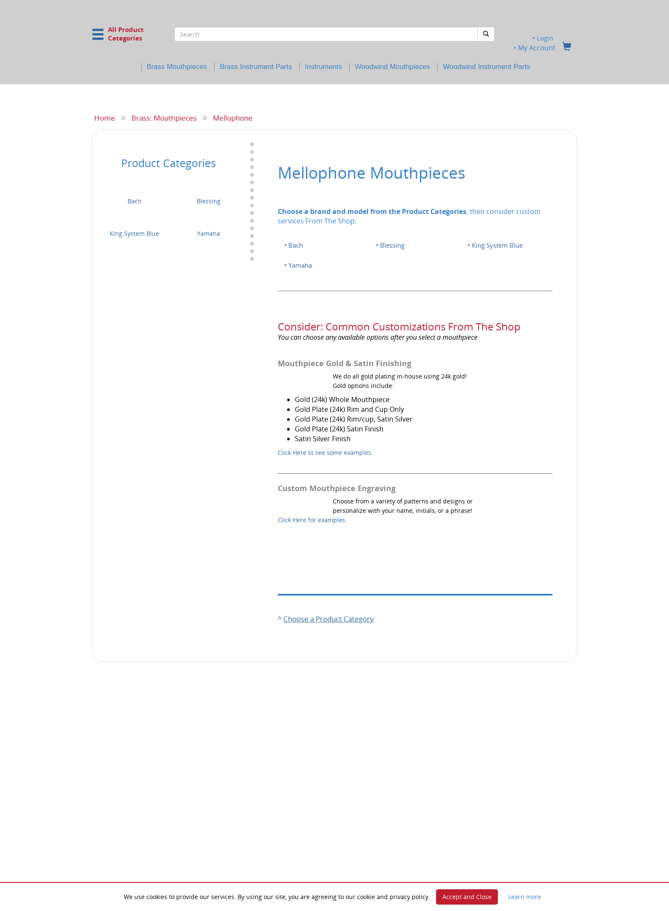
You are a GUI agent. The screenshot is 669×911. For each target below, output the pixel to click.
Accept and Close (467, 897)
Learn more (524, 897)
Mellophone (233, 118)
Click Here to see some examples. (325, 452)
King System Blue (134, 233)
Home (104, 118)
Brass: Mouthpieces (164, 118)
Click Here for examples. (312, 520)
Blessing (209, 201)
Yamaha (208, 233)
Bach (135, 201)
